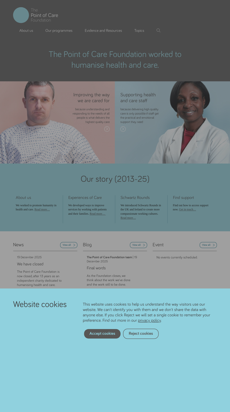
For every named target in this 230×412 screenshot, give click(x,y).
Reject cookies (141, 333)
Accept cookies (102, 333)
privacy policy (149, 320)
